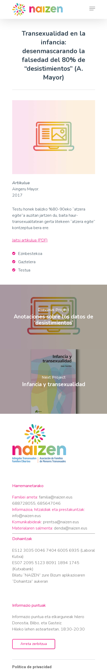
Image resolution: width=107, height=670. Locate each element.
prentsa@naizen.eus (61, 522)
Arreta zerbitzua (33, 643)
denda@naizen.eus (70, 528)
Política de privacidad (32, 667)
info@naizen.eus (26, 516)
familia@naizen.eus (56, 497)
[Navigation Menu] (92, 9)
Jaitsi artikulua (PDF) (30, 240)
